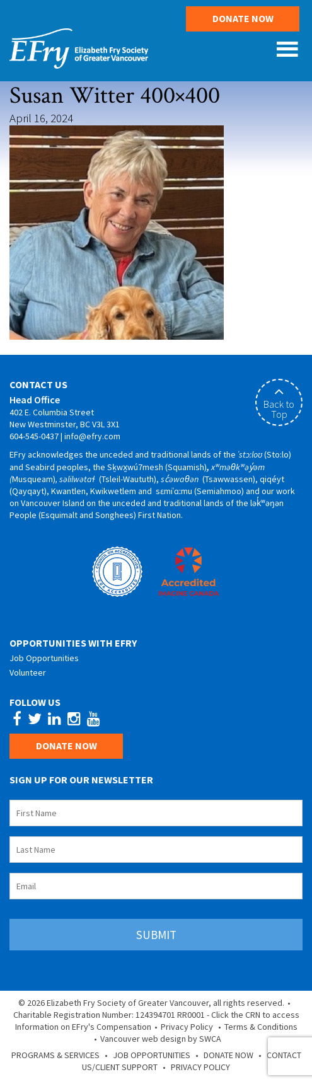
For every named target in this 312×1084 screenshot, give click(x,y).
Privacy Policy (187, 1026)
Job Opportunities (44, 658)
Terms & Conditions (261, 1026)
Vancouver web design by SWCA (160, 1038)
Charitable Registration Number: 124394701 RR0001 (109, 1014)
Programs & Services (55, 1055)
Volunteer (27, 672)
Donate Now (243, 18)
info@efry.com (92, 436)
